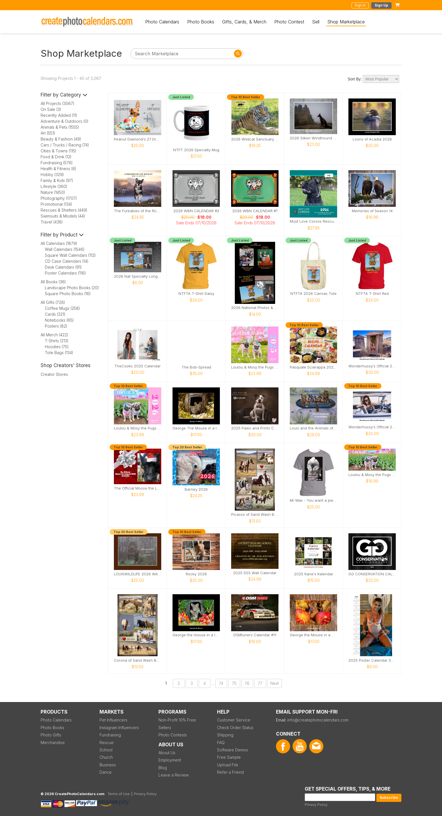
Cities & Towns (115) (58, 150)
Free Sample (229, 757)
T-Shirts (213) (56, 340)
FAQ (221, 742)
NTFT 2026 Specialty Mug (196, 150)
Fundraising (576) (57, 162)
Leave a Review (173, 775)
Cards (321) (55, 314)
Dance (106, 772)
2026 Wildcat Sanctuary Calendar (255, 139)
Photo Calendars (162, 22)
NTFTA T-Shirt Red (372, 293)
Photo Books (200, 22)
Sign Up (381, 5)
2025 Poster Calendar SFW (372, 660)
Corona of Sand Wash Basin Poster (137, 660)
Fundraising (110, 734)
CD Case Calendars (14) (67, 261)
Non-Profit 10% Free (177, 720)
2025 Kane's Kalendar (313, 574)
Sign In (360, 5)
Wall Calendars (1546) (65, 249)
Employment (169, 760)
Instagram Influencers (119, 727)
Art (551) (48, 133)
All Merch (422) (54, 334)
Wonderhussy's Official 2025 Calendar (372, 366)
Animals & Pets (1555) (60, 127)
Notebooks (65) (59, 320)
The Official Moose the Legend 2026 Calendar (137, 488)
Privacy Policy (316, 804)
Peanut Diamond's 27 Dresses (137, 139)
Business (108, 764)
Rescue (107, 742)
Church (106, 757)
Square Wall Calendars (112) (70, 255)
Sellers (164, 727)
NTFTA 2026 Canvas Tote (313, 293)
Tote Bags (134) (59, 352)
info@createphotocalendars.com (317, 720)
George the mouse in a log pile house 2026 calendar (196, 635)
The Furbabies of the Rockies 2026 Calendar (137, 211)
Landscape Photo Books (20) (72, 287)
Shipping (225, 734)
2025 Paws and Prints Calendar (255, 428)
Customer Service (233, 720)
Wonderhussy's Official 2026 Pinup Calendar (372, 427)
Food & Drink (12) (56, 156)
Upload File (227, 764)
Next (274, 683)
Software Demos (232, 749)
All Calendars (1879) (59, 243)
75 (234, 683)
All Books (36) (53, 281)
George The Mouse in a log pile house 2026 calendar (196, 428)
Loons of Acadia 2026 (372, 139)
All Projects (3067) (57, 103)
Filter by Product (62, 235)
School (106, 749)
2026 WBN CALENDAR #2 (196, 211)
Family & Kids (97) (57, 180)
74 (221, 683)
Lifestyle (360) (54, 186)
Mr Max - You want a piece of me (313, 500)
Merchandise (53, 742)
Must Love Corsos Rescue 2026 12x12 (313, 221)
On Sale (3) (51, 109)
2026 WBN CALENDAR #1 (254, 211)
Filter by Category (64, 95)
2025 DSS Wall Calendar (255, 573)
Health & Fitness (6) (58, 168)
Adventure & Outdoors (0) (65, 121)
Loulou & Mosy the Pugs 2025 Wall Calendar (255, 367)
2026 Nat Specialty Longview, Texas (137, 276)
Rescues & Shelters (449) (64, 210)
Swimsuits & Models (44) (63, 216)
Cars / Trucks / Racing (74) (65, 144)
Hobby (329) (52, 174)
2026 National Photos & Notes (255, 308)
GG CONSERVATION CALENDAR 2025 (372, 574)
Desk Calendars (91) (63, 267)
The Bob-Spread (196, 367)
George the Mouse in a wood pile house (313, 635)
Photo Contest (289, 22)
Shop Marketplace (346, 22)
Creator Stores (54, 374)
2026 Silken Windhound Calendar (313, 138)
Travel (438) (52, 222)
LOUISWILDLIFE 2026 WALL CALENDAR (137, 574)
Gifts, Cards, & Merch (244, 22)
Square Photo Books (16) (68, 293)
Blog (162, 767)
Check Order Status (235, 727)
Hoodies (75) (57, 346)
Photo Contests (172, 734)
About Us (166, 752)
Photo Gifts (51, 734)
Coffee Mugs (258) (62, 308)
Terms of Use (119, 794)
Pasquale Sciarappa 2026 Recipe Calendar (313, 367)
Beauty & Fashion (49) (61, 139)
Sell (315, 22)
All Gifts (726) (53, 302)
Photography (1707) (59, 198)
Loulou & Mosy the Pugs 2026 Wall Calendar (137, 428)
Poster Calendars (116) (65, 273)
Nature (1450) (53, 192)
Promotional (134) (56, 204)
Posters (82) (56, 326)
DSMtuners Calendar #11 (254, 635)
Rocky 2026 (196, 574)
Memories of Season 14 (372, 211)
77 (260, 683)
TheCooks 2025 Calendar (137, 366)
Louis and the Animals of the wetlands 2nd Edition (313, 428)
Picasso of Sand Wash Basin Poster (255, 514)
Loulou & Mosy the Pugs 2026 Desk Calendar (372, 475)
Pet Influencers (113, 720)
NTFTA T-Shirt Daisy (196, 293)
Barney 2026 (196, 489)
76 (247, 683)
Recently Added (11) (59, 115)
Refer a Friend (230, 772)
